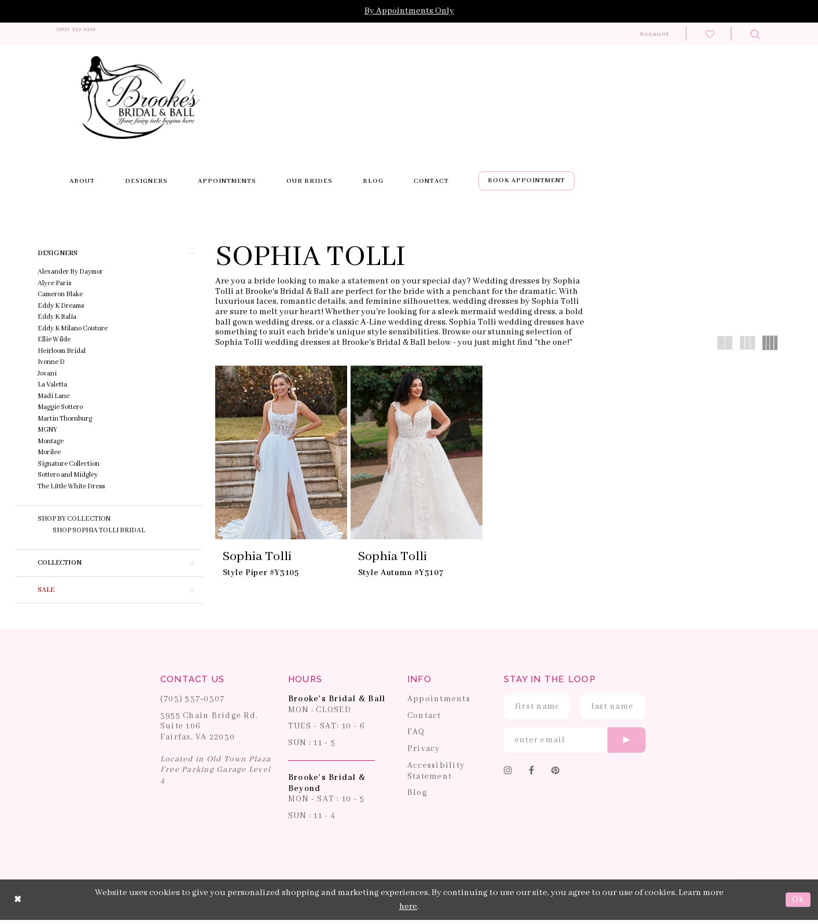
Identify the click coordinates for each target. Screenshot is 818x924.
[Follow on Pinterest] (556, 774)
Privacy (423, 753)
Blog (417, 797)
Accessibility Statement (436, 774)
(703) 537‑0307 (192, 702)
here (408, 910)
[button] (108, 253)
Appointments (438, 702)
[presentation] (281, 453)
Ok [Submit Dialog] (798, 903)
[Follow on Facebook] (531, 774)
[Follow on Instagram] (508, 774)
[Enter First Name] (536, 710)
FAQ (416, 736)
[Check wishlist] (710, 34)
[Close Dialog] (18, 904)
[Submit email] (626, 743)
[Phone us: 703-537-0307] (98, 34)
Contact (424, 719)
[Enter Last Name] (613, 710)
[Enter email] (575, 743)
